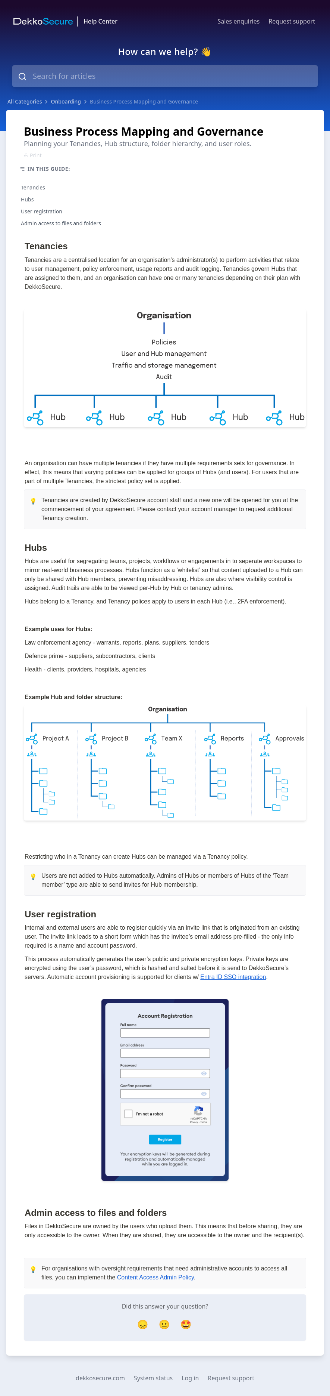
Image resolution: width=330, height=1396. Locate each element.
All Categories (24, 101)
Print (33, 155)
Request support (291, 21)
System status (153, 1378)
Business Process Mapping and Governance (144, 101)
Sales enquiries (238, 21)
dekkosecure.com (100, 1378)
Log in (190, 1378)
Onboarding (66, 101)
